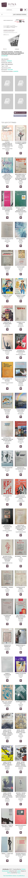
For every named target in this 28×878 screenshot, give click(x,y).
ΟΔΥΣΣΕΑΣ (21, 676)
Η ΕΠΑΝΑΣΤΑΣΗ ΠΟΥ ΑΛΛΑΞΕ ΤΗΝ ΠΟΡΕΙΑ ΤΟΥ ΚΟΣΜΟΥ (20, 497)
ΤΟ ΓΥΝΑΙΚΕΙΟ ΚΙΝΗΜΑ (7, 350)
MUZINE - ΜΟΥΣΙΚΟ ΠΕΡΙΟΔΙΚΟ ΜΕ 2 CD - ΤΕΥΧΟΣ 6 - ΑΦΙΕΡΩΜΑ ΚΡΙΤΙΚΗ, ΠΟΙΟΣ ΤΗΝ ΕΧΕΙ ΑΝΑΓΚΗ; (7, 796)
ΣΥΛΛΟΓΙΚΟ (4, 56)
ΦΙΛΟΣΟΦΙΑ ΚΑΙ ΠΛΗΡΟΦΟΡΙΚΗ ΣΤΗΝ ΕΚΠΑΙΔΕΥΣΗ (7, 527)
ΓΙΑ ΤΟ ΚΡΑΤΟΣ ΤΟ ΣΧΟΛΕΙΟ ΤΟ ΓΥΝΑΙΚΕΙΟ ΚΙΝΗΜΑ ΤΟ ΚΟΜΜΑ (20, 143)
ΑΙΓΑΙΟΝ (7, 677)
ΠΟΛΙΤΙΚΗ (10, 69)
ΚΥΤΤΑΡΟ (7, 353)
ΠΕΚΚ (21, 647)
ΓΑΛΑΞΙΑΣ (21, 828)
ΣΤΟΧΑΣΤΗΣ (20, 147)
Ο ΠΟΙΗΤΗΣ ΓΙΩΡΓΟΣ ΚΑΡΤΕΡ (7, 238)
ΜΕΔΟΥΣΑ (21, 269)
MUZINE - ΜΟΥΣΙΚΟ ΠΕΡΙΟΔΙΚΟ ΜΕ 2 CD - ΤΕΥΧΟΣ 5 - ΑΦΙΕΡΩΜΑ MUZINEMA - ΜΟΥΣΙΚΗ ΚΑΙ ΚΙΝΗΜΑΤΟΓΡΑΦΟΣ (7, 733)
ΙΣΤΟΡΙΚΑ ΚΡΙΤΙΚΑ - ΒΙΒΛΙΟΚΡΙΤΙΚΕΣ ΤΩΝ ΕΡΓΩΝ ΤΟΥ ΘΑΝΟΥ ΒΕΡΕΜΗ (7, 439)
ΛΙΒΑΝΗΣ (21, 214)
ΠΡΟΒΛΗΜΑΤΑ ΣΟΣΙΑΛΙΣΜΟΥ (7, 382)
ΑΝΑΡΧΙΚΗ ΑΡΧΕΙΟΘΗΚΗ (21, 354)
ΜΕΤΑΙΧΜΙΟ (7, 499)
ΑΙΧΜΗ (7, 270)
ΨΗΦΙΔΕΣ (9, 61)
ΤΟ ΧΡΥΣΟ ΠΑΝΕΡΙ (20, 267)
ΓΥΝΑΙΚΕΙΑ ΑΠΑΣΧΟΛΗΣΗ (7, 467)
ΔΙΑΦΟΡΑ (15, 71)
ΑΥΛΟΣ (20, 857)
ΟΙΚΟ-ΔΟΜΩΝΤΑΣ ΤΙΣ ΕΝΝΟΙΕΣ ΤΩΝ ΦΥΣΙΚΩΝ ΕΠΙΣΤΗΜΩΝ (20, 617)
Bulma (9, 872)
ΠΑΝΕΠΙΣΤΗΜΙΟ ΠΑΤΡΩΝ (7, 563)
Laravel (19, 871)
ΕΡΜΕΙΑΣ (21, 705)
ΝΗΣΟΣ (7, 213)
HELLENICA (7, 470)
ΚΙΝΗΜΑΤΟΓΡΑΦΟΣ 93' (20, 645)
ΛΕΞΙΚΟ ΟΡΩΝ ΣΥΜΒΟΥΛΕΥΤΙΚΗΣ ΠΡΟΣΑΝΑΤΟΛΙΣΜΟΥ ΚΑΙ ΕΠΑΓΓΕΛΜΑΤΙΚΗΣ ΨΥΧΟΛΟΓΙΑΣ (7, 177)
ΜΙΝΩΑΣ (20, 183)
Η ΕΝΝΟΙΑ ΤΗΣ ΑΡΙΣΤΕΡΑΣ (20, 673)
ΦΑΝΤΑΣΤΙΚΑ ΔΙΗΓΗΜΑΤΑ (20, 825)
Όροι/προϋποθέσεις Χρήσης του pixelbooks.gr (14, 875)
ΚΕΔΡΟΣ (20, 560)
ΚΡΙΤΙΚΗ (20, 242)
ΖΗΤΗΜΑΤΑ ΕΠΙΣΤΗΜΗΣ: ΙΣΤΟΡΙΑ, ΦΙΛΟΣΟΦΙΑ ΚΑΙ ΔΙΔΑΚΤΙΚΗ (7, 209)
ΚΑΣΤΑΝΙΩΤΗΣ (7, 326)
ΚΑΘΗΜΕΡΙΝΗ (7, 649)
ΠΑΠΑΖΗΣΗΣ (20, 385)
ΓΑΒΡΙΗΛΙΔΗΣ (7, 241)
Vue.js (18, 872)
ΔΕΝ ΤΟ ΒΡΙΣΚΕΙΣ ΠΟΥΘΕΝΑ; (19, 14)
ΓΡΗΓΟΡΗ (7, 182)
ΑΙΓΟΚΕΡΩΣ (7, 413)
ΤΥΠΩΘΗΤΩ (20, 620)
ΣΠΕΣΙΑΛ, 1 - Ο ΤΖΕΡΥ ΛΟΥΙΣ (7, 853)
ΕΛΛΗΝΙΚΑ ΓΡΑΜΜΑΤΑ (7, 530)
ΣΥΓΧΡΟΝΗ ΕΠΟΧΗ (20, 501)
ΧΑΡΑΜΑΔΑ (7, 737)
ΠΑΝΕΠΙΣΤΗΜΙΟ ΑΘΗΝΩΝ (21, 532)
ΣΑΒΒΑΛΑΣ (21, 471)
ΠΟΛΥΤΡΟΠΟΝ (21, 591)
